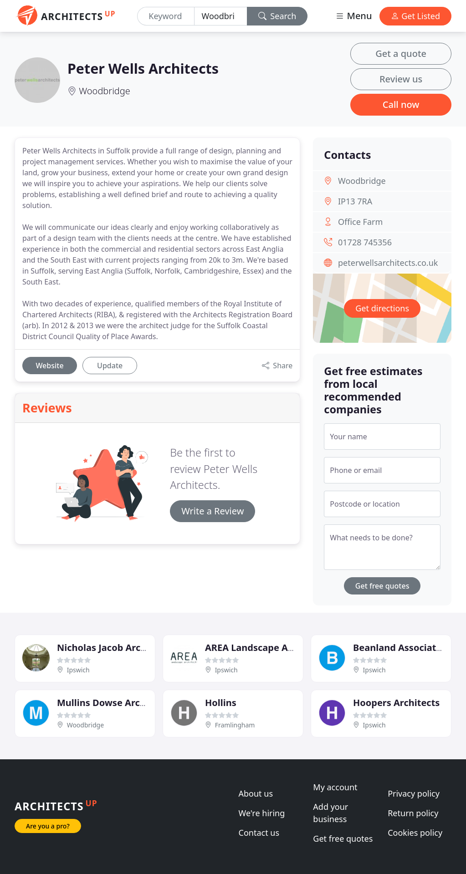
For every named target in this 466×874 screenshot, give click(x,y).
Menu (353, 16)
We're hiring (262, 813)
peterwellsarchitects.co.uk (388, 262)
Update (110, 366)
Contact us (259, 832)
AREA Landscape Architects (266, 647)
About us (256, 793)
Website (49, 366)
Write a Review (212, 511)
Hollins (220, 702)
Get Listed (415, 15)
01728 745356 (365, 242)
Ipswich (78, 670)
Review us (400, 79)
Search (277, 15)
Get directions (382, 308)
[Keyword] (165, 16)
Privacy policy (414, 793)
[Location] (220, 16)
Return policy (413, 813)
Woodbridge (104, 91)
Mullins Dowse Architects (114, 702)
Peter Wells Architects (143, 68)
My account (335, 787)
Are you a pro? (48, 826)
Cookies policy (415, 832)
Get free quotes (382, 586)
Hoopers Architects (396, 702)
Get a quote (400, 53)
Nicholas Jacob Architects (114, 647)
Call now (401, 104)
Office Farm (360, 221)
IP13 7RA (355, 201)
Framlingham (235, 725)
